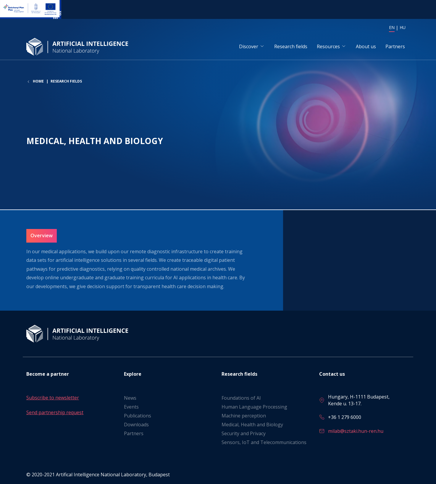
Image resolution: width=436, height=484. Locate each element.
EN (392, 27)
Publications (137, 416)
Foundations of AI (241, 398)
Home (38, 83)
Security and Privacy (244, 433)
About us (366, 47)
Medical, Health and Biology (252, 425)
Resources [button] (328, 47)
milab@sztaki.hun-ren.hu (355, 431)
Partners (395, 47)
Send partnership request (54, 412)
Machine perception (244, 416)
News (130, 398)
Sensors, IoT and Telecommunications (264, 442)
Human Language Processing (254, 407)
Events (131, 407)
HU (403, 27)
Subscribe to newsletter (52, 398)
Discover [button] (248, 47)
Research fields (290, 47)
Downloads (136, 425)
